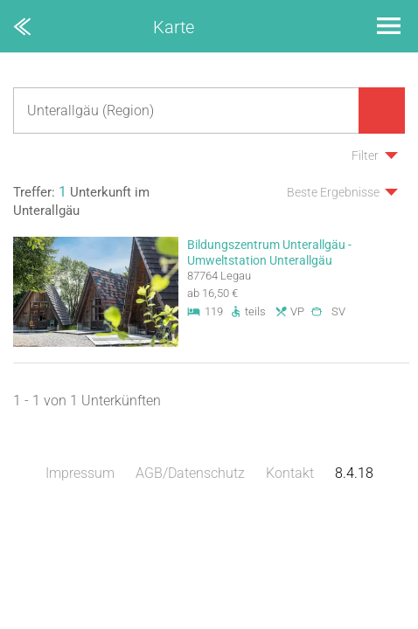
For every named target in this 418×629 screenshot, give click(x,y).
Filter (365, 155)
